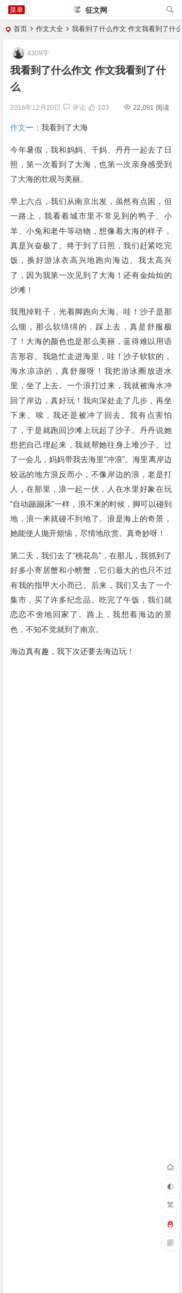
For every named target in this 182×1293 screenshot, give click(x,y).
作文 (18, 127)
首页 (20, 29)
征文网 (90, 10)
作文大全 (49, 29)
